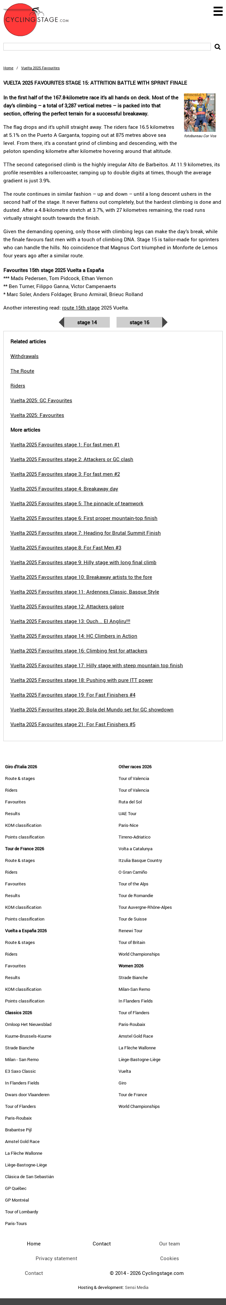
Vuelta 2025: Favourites (37, 415)
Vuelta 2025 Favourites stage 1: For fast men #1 (65, 444)
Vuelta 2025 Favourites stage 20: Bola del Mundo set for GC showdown (92, 709)
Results (12, 813)
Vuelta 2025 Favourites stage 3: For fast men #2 (65, 473)
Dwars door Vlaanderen (27, 1095)
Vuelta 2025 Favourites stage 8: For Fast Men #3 (65, 547)
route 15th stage (81, 307)
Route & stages (20, 778)
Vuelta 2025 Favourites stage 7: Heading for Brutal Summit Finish (85, 532)
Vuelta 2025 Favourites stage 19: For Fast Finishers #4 (72, 694)
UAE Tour (127, 813)
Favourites (15, 802)
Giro (122, 1083)
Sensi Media (136, 1287)
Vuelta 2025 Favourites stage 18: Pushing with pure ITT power (81, 680)
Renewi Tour (130, 931)
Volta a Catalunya (135, 849)
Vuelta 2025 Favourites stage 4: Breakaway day (64, 488)
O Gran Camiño (133, 872)
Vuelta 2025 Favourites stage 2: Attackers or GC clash (71, 459)
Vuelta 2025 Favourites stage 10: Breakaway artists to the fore (81, 577)
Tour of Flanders (20, 1106)
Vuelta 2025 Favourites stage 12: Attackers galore (67, 606)
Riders (11, 790)
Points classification (24, 837)
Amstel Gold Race (22, 1141)
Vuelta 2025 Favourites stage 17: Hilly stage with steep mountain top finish (96, 665)
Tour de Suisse (133, 919)
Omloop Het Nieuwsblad (28, 1024)
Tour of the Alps (133, 884)
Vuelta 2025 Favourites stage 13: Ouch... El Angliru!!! (70, 621)
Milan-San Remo (134, 989)
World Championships (139, 954)
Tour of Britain (132, 942)
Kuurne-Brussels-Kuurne (28, 1036)
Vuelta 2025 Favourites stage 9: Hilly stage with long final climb (83, 562)
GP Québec (16, 1188)
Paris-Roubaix (18, 1118)
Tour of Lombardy (21, 1212)
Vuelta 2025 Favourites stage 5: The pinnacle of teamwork (76, 503)
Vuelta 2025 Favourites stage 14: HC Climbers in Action (73, 635)
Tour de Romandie (136, 895)
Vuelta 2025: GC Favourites (41, 400)
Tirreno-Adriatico (134, 837)
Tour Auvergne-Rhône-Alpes (145, 907)
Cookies (169, 1258)
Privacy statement (56, 1258)
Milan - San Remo (22, 1059)
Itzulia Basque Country (140, 860)
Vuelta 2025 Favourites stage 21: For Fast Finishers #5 (72, 724)
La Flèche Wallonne (23, 1153)
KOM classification (23, 825)
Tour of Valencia (134, 778)
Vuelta (125, 1071)
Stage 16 (139, 322)
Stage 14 (87, 322)
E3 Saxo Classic (20, 1071)
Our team (169, 1243)
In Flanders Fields (22, 1083)
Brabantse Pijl (18, 1130)
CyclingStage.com (40, 19)
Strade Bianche (19, 1048)
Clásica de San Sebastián (29, 1176)
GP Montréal (17, 1200)
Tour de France (133, 1095)
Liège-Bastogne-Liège (26, 1165)
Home (8, 67)
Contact (34, 1273)
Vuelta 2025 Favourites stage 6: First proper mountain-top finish (83, 518)
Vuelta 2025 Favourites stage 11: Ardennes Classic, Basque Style (84, 591)
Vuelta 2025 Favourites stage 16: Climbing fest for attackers (78, 650)
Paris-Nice (128, 825)
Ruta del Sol (130, 802)
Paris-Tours (16, 1223)
